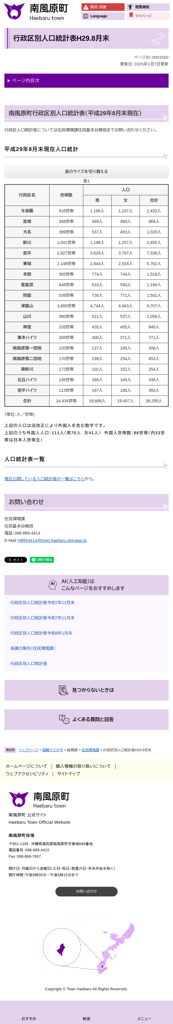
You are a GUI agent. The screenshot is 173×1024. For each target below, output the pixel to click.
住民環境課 (90, 750)
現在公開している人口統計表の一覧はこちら (44, 479)
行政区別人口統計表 (28, 663)
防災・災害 (98, 7)
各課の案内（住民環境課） (32, 648)
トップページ (28, 750)
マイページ (143, 16)
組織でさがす (52, 750)
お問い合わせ (86, 891)
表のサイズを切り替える (86, 171)
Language (98, 16)
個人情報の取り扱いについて (83, 766)
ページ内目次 (26, 80)
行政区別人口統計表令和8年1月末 (41, 633)
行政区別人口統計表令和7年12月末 (42, 602)
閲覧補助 (142, 7)
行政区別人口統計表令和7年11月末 (42, 618)
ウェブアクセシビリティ (27, 774)
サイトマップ (68, 774)
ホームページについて (27, 766)
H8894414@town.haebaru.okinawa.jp (52, 540)
